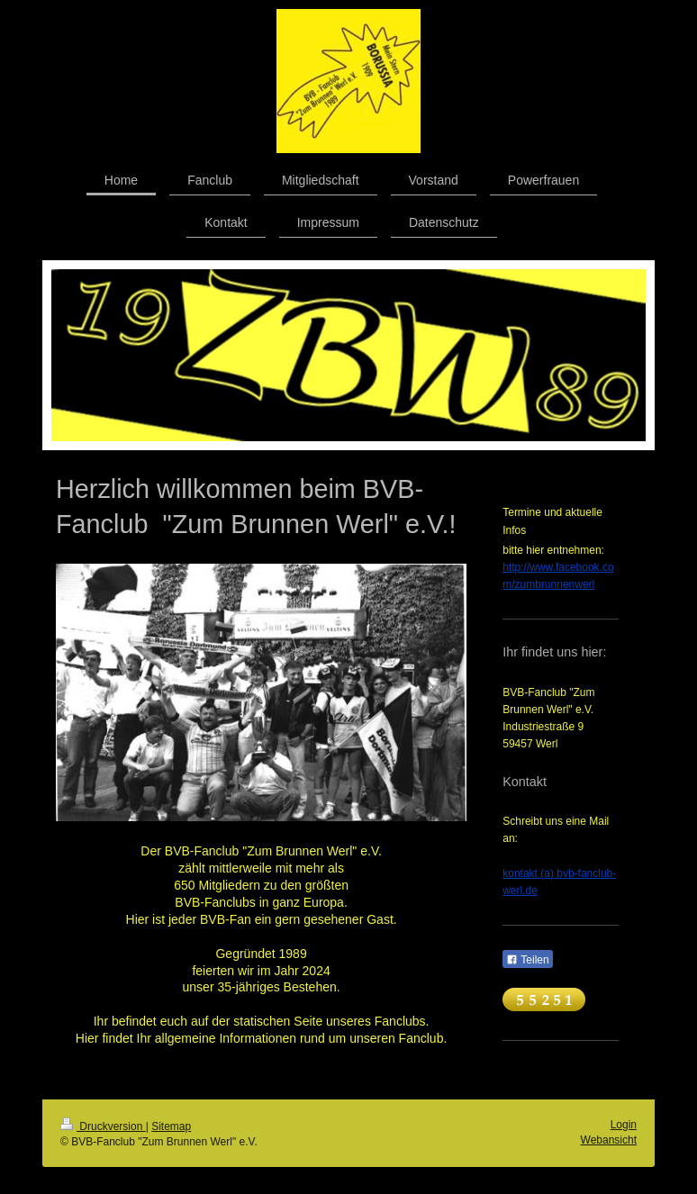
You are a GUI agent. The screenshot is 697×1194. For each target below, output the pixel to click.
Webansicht (609, 1140)
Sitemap (171, 1126)
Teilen (527, 960)
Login (624, 1124)
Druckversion (103, 1126)
